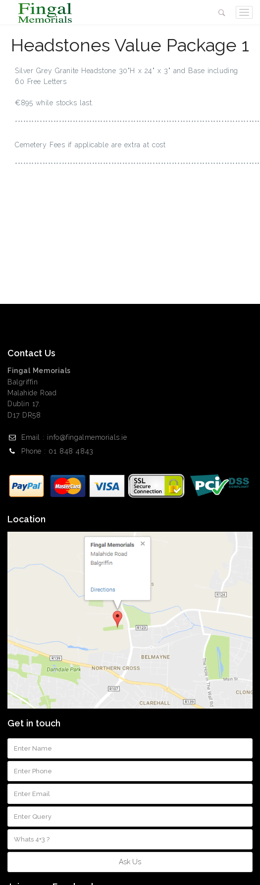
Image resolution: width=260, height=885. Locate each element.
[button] (222, 13)
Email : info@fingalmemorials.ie (74, 437)
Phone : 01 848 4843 (57, 451)
